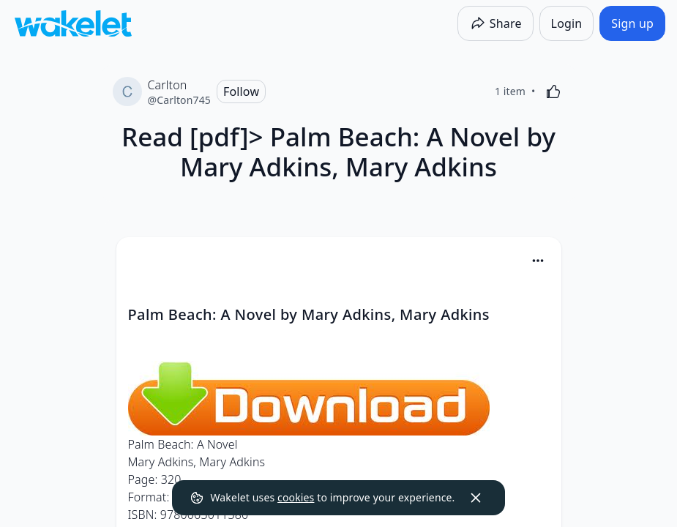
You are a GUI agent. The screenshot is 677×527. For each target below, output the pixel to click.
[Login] (566, 23)
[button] (538, 261)
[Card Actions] (538, 260)
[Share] (495, 23)
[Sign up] (632, 23)
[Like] (553, 91)
